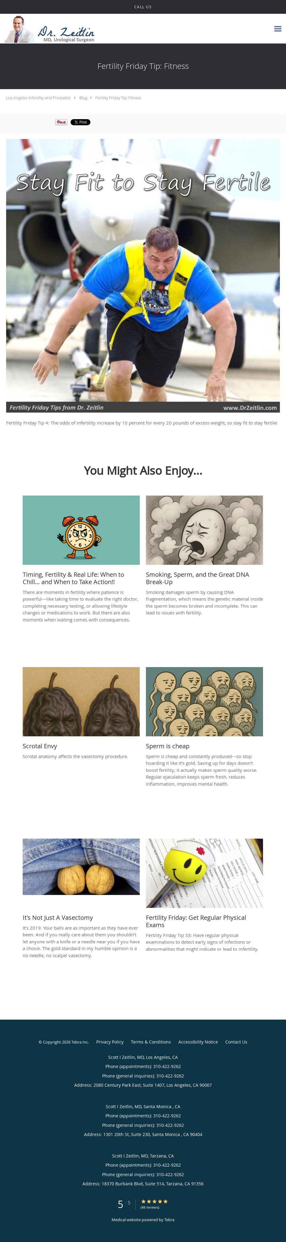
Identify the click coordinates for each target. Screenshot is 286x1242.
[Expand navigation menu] (278, 29)
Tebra (169, 1219)
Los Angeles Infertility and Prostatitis (38, 97)
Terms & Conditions (151, 1042)
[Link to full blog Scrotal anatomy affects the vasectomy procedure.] (81, 710)
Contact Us (236, 1042)
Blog (83, 97)
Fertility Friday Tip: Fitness (118, 97)
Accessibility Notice (198, 1042)
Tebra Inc (79, 1042)
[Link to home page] (49, 28)
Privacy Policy (110, 1042)
